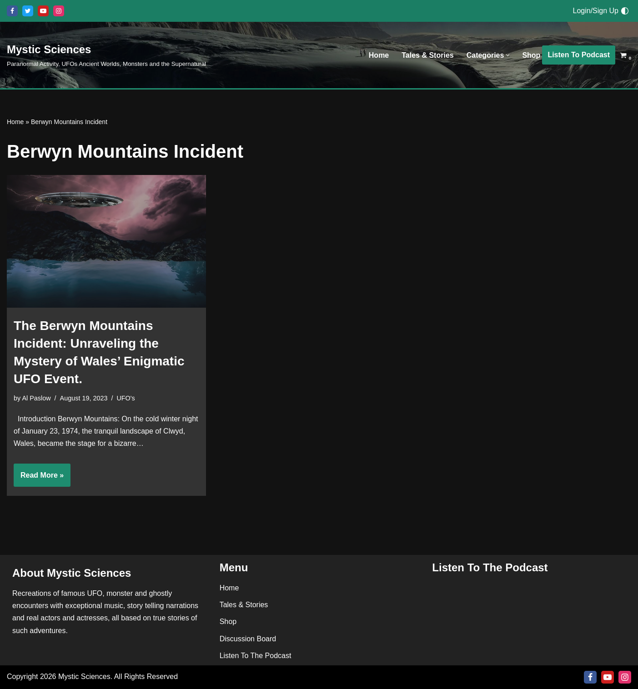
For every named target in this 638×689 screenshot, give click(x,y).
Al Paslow (36, 398)
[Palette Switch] (624, 11)
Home (379, 55)
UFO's (125, 398)
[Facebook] (12, 10)
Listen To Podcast (579, 55)
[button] (507, 55)
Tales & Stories (427, 55)
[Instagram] (58, 10)
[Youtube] (43, 10)
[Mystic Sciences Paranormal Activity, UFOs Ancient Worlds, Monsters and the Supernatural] (106, 54)
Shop (531, 55)
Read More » (39, 478)
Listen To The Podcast (255, 655)
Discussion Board (248, 639)
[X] (27, 10)
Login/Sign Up (595, 11)
